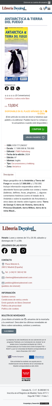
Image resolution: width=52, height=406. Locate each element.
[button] (41, 8)
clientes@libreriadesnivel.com (17, 277)
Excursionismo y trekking (23, 163)
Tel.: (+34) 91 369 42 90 (14, 272)
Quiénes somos (8, 296)
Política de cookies (10, 308)
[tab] (8, 175)
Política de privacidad (11, 305)
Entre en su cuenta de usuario (37, 2)
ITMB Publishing (22, 151)
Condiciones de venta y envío (15, 299)
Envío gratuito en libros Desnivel (16, 302)
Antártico (16, 166)
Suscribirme (9, 331)
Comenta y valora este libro (17, 98)
